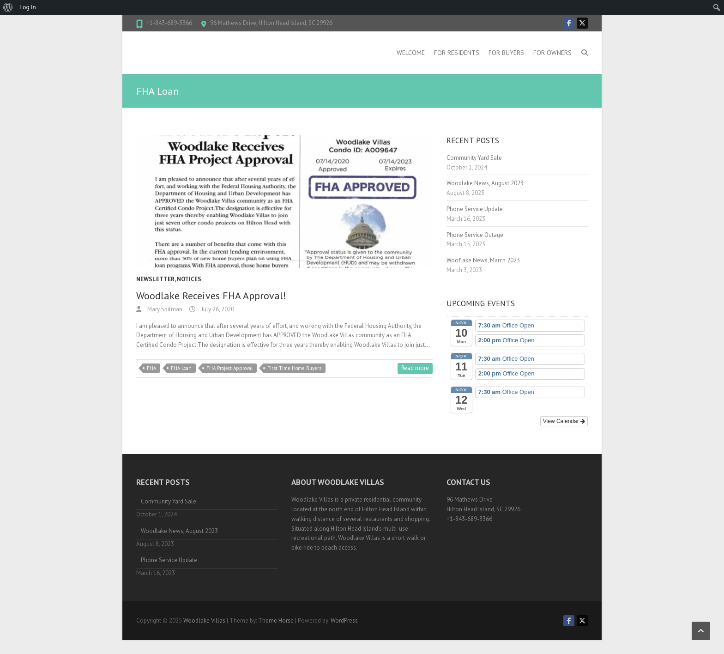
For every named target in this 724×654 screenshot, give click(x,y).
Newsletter (155, 279)
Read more (415, 368)
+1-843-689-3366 (169, 23)
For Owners (552, 52)
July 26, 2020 (217, 309)
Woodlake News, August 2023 (485, 183)
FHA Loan (181, 368)
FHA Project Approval (229, 368)
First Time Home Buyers (294, 368)
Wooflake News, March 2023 (483, 260)
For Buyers (506, 52)
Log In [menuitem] (27, 7)
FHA (151, 368)
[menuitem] (8, 7)
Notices (189, 279)
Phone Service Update (474, 209)
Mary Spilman (164, 309)
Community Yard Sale (474, 158)
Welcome (411, 52)
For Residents (456, 52)
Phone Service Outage (474, 235)
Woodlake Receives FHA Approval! (211, 295)
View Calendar (564, 421)
